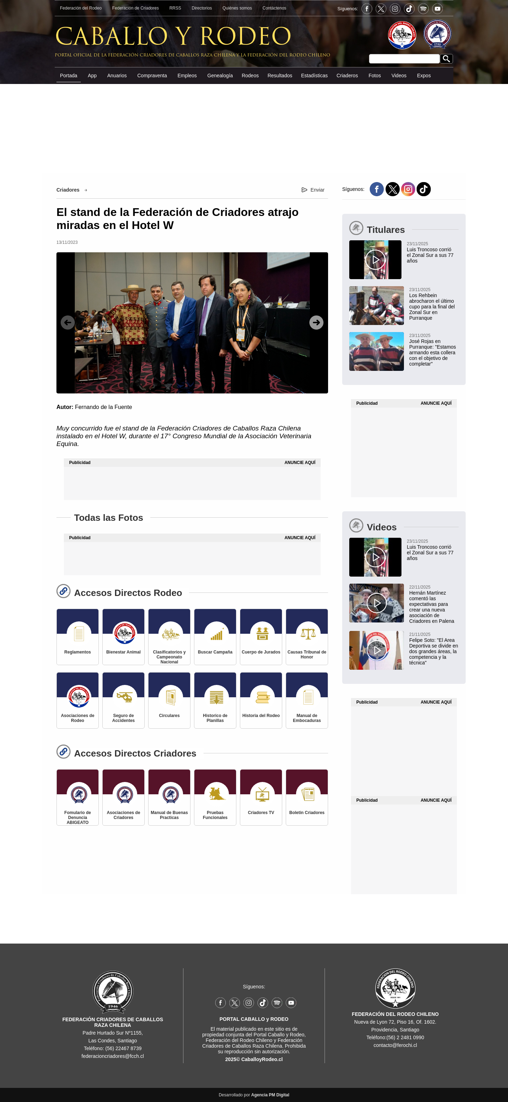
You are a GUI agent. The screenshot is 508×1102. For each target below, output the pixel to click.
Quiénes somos (237, 8)
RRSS (175, 8)
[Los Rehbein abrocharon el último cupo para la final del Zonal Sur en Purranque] (404, 303)
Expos (424, 75)
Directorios (202, 8)
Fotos (375, 75)
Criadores (67, 190)
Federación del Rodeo (81, 8)
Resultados (279, 75)
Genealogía (220, 75)
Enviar (317, 190)
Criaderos (347, 75)
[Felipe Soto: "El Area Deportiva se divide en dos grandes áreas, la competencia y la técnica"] (404, 648)
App (92, 75)
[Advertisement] (254, 137)
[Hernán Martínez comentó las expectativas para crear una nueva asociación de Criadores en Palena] (404, 604)
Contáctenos (274, 8)
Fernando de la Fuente (103, 407)
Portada (68, 75)
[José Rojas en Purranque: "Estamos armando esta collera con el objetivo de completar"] (404, 349)
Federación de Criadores (135, 8)
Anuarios (117, 75)
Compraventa (152, 75)
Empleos (186, 75)
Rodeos (250, 75)
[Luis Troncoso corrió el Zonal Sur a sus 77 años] (401, 252)
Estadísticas (314, 75)
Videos (399, 75)
